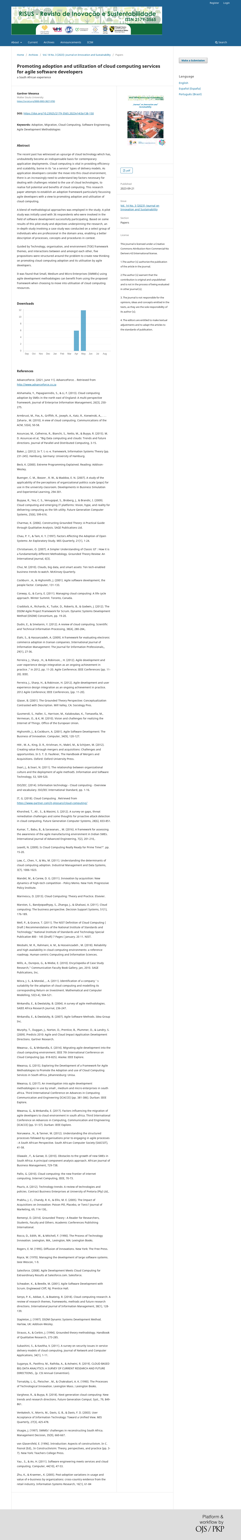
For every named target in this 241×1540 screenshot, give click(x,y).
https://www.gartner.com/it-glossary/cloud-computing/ (52, 803)
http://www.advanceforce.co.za (36, 384)
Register (214, 3)
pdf (128, 170)
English (183, 83)
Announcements (70, 42)
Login (226, 3)
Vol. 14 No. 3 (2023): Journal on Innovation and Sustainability (77, 54)
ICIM (90, 42)
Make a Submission (193, 60)
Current (33, 42)
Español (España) (190, 88)
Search (221, 42)
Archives (49, 42)
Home (20, 54)
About (15, 42)
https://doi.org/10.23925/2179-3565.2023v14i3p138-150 (59, 113)
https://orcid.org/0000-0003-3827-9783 (36, 101)
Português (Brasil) (190, 94)
